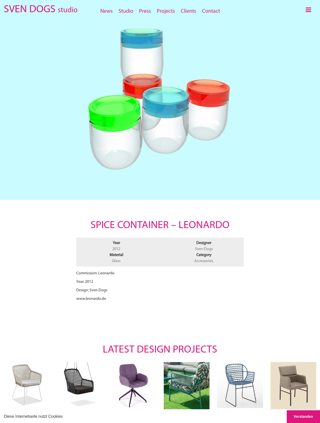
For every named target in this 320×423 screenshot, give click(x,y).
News (106, 11)
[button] (64, 417)
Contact (211, 11)
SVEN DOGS (41, 8)
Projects (166, 11)
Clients (188, 11)
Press (145, 11)
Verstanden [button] (303, 417)
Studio (125, 11)
